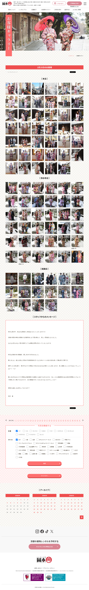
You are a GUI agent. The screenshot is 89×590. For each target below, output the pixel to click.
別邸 (51, 430)
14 (40, 419)
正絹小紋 (34, 453)
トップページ (71, 54)
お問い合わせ (38, 567)
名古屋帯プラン (33, 446)
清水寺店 (35, 430)
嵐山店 (42, 433)
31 (79, 419)
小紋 (27, 439)
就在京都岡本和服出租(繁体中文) (52, 569)
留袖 (20, 453)
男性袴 (44, 446)
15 (42, 419)
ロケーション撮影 (54, 449)
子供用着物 (22, 446)
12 (35, 419)
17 (47, 419)
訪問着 (52, 446)
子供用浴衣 (69, 446)
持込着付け (66, 449)
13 (37, 419)
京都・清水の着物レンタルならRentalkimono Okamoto (44, 586)
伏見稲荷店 (32, 433)
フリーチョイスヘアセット (25, 442)
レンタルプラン (23, 10)
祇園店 (44, 430)
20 (54, 419)
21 (56, 419)
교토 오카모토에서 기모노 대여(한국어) (66, 569)
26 (68, 419)
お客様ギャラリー (46, 10)
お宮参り (75, 453)
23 (61, 419)
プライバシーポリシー (49, 567)
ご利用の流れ (57, 10)
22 (58, 419)
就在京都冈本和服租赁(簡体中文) (38, 569)
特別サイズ (42, 449)
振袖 (68, 442)
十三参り (52, 453)
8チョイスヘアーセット (45, 439)
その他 (20, 456)
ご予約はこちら (74, 3)
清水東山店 (70, 430)
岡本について (12, 10)
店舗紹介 (34, 10)
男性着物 (60, 442)
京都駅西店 (22, 433)
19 (51, 419)
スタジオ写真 (22, 449)
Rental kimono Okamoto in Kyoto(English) (23, 569)
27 (70, 419)
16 (44, 419)
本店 (27, 430)
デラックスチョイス (64, 453)
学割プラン (68, 439)
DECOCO (57, 439)
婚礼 (26, 453)
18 (49, 419)
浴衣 (33, 439)
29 (75, 419)
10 (30, 419)
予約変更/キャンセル (74, 6)
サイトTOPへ (44, 475)
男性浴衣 (32, 449)
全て (20, 430)
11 (33, 419)
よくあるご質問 (77, 10)
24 (63, 419)
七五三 (76, 449)
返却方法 (67, 10)
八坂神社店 (60, 430)
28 (72, 419)
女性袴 (60, 446)
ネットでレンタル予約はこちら (44, 545)
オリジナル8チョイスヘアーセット (45, 442)
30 (77, 419)
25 (65, 419)
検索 (44, 462)
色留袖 (43, 453)
